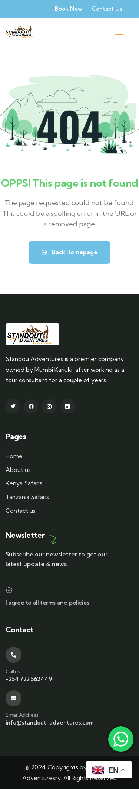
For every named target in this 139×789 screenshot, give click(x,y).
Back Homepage (69, 252)
